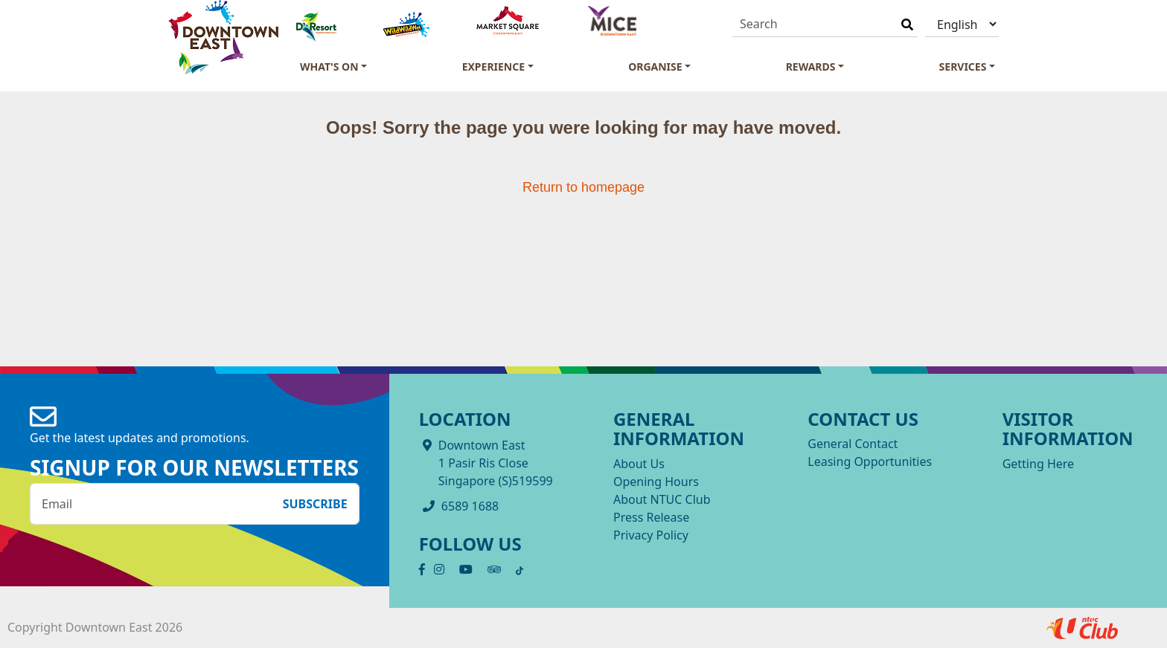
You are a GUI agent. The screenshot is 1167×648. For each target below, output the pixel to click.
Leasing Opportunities (870, 461)
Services (963, 66)
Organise (655, 66)
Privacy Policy (650, 535)
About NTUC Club (662, 499)
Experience (493, 66)
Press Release (651, 517)
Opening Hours (656, 481)
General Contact (853, 443)
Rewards (811, 66)
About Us (639, 464)
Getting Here (1038, 464)
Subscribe (315, 504)
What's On (329, 66)
